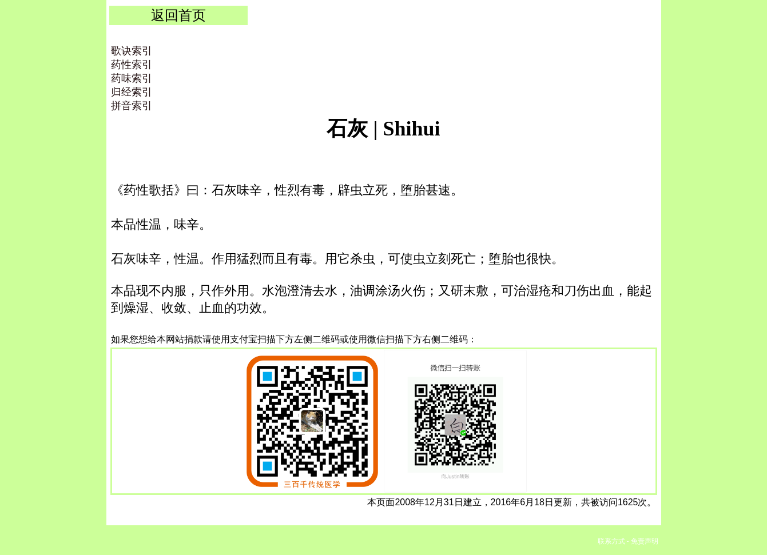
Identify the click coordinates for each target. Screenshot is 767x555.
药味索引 (131, 78)
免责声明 (644, 541)
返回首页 (178, 15)
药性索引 (131, 64)
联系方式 (611, 541)
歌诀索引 (131, 51)
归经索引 (131, 92)
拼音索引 (131, 105)
